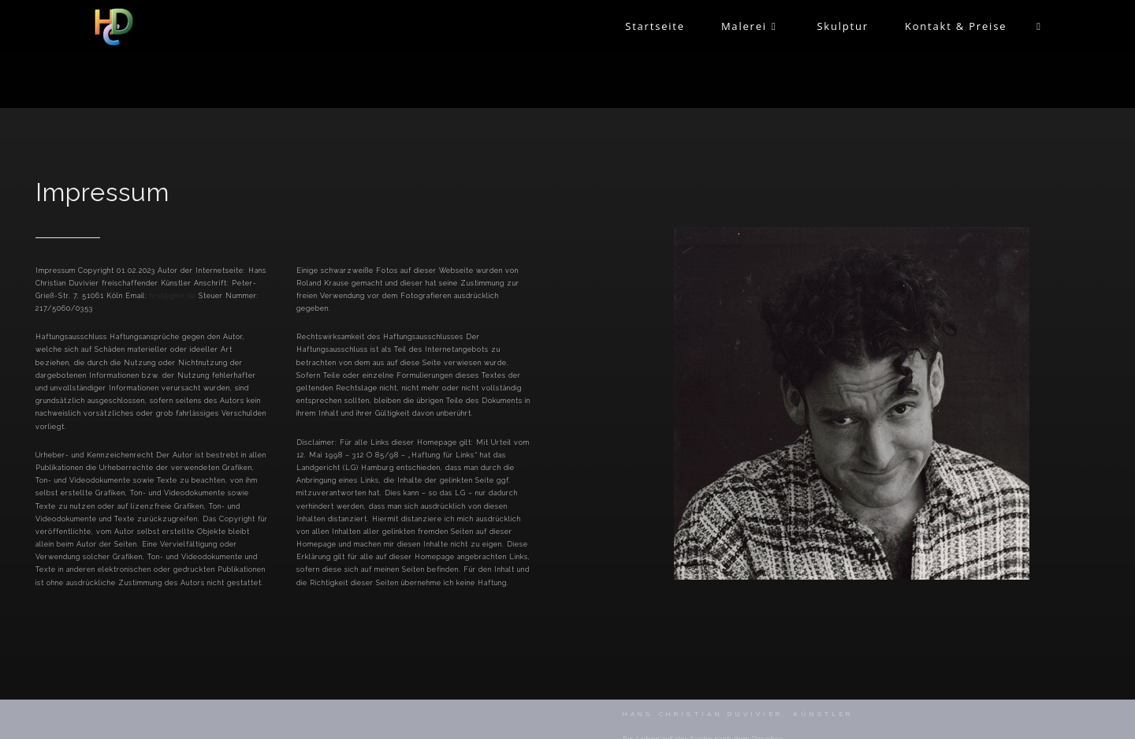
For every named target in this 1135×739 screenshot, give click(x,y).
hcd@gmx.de (173, 296)
